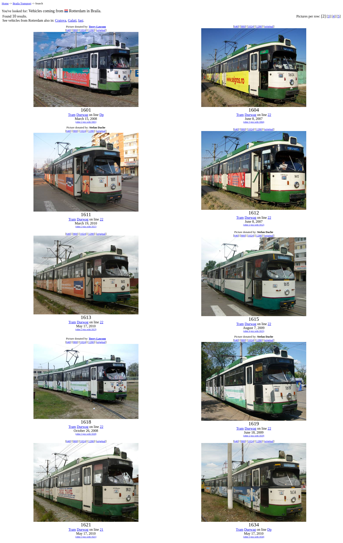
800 (75, 30)
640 (68, 30)
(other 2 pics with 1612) (253, 225)
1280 (91, 30)
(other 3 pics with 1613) (85, 329)
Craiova (60, 20)
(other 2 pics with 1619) (253, 435)
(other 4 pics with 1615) (253, 331)
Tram (71, 115)
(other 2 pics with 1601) (85, 122)
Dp (102, 115)
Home (5, 3)
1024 (83, 30)
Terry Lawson (97, 26)
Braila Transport (22, 3)
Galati (72, 20)
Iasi (80, 20)
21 (101, 529)
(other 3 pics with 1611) (85, 226)
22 (269, 115)
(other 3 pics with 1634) (253, 537)
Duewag (82, 115)
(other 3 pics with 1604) (253, 122)
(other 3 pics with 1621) (85, 537)
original (101, 30)
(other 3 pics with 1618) (85, 434)
